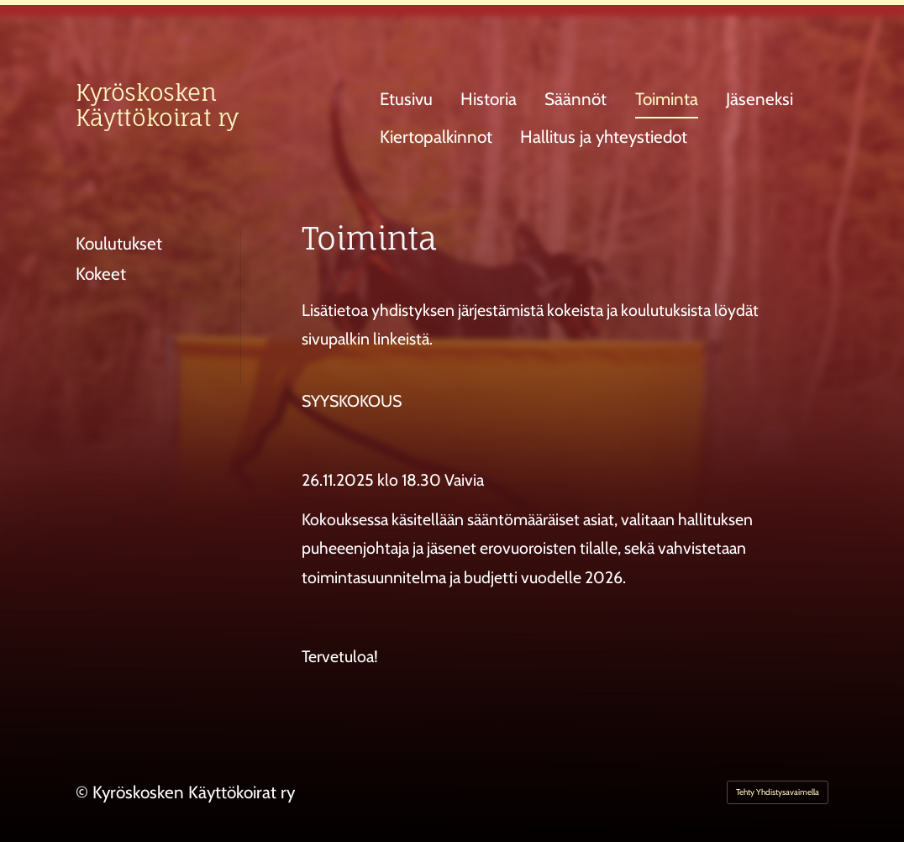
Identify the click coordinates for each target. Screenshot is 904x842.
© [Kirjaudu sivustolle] (84, 792)
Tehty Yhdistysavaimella (777, 792)
